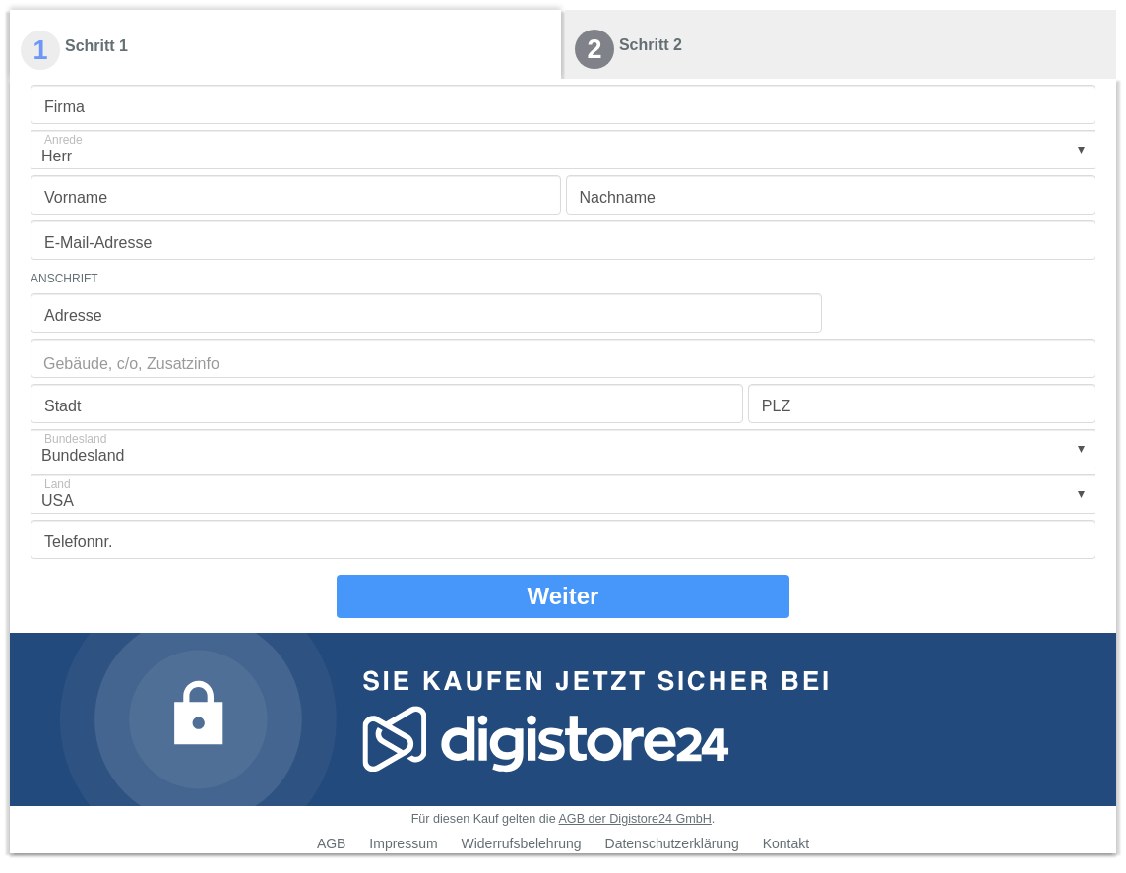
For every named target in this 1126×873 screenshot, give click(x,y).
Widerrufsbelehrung (521, 843)
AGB (331, 843)
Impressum (403, 843)
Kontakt (786, 843)
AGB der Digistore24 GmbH (634, 819)
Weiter (563, 596)
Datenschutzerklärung (672, 843)
